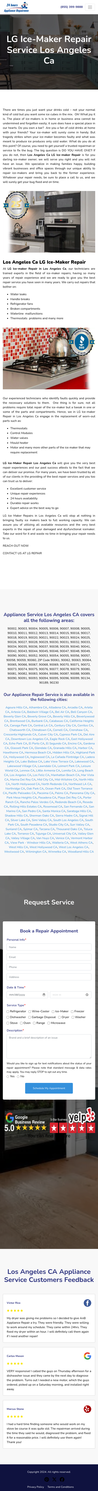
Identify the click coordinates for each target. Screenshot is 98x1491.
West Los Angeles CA (73, 847)
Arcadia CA (75, 707)
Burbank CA (40, 721)
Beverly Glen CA (15, 716)
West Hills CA (18, 847)
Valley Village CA (23, 838)
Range (40, 1023)
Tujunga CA (43, 834)
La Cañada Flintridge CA (67, 757)
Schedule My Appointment (49, 1088)
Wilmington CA (36, 852)
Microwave (58, 1023)
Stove (14, 1023)
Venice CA (62, 838)
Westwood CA (14, 852)
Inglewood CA (40, 757)
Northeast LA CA (80, 784)
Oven (27, 1023)
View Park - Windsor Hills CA (30, 843)
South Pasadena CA (33, 825)
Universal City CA (64, 834)
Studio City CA (59, 825)
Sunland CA (14, 829)
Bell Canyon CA (81, 712)
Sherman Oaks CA (41, 816)
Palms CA (61, 793)
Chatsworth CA (20, 730)
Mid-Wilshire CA (66, 780)
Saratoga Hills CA (79, 811)
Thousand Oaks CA (69, 829)
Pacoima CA (45, 793)
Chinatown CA (42, 730)
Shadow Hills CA (16, 816)
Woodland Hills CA (81, 852)
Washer (80, 1017)
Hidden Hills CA (63, 752)
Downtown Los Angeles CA (29, 739)
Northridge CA (15, 789)
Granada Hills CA (65, 748)
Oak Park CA (35, 789)
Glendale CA (43, 748)
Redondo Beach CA (68, 802)
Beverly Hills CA (64, 716)
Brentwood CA (20, 721)
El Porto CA (36, 743)
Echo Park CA (18, 743)
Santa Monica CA (53, 811)
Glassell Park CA (22, 748)
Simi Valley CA (42, 820)
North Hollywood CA (25, 784)
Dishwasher (18, 1017)
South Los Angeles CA (68, 820)
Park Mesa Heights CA (22, 798)
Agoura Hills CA (16, 707)
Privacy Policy (35, 1487)
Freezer (79, 1011)
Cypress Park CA (70, 734)
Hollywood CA (19, 757)
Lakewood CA (84, 761)
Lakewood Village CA (21, 766)
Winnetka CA (57, 852)
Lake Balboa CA (31, 761)
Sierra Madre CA (66, 816)
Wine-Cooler (40, 1011)
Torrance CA (25, 834)
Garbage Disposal (44, 1017)
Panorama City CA (82, 793)
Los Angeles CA (20, 775)
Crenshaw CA (78, 730)
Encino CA (75, 743)
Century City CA (65, 725)
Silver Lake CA (20, 820)
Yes (12, 1076)
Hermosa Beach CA (38, 752)
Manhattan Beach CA (65, 775)
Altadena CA (57, 707)
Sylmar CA (30, 829)
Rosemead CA (52, 807)
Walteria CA (60, 843)
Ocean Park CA (55, 789)
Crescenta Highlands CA (20, 734)
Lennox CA (27, 771)
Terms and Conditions (60, 1487)
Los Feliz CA (41, 775)
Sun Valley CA (79, 825)
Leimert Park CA (69, 766)
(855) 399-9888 (71, 7)
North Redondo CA (54, 784)
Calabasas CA (58, 721)
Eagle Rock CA (60, 739)
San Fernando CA (75, 807)
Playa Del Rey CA (70, 798)
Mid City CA (45, 780)
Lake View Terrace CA (58, 761)
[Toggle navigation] (90, 7)
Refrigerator (18, 1011)
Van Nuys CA (45, 838)
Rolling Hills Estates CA (26, 807)
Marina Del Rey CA (23, 780)
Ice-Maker (62, 1011)
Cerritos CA (85, 725)
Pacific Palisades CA (22, 793)
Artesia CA (18, 712)
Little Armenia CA (48, 771)
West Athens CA (81, 843)
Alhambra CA (38, 707)
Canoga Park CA (21, 725)
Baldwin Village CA (40, 712)
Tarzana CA (47, 829)
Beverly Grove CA (39, 716)
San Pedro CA (31, 811)
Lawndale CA (47, 766)
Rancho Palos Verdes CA (37, 802)
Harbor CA (85, 748)
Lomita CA (69, 771)
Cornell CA (60, 730)
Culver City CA (48, 734)
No (22, 1076)
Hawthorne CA (13, 752)
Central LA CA (43, 725)
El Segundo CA (56, 743)
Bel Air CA (62, 712)
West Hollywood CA (43, 847)
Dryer (65, 1017)
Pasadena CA (47, 798)
